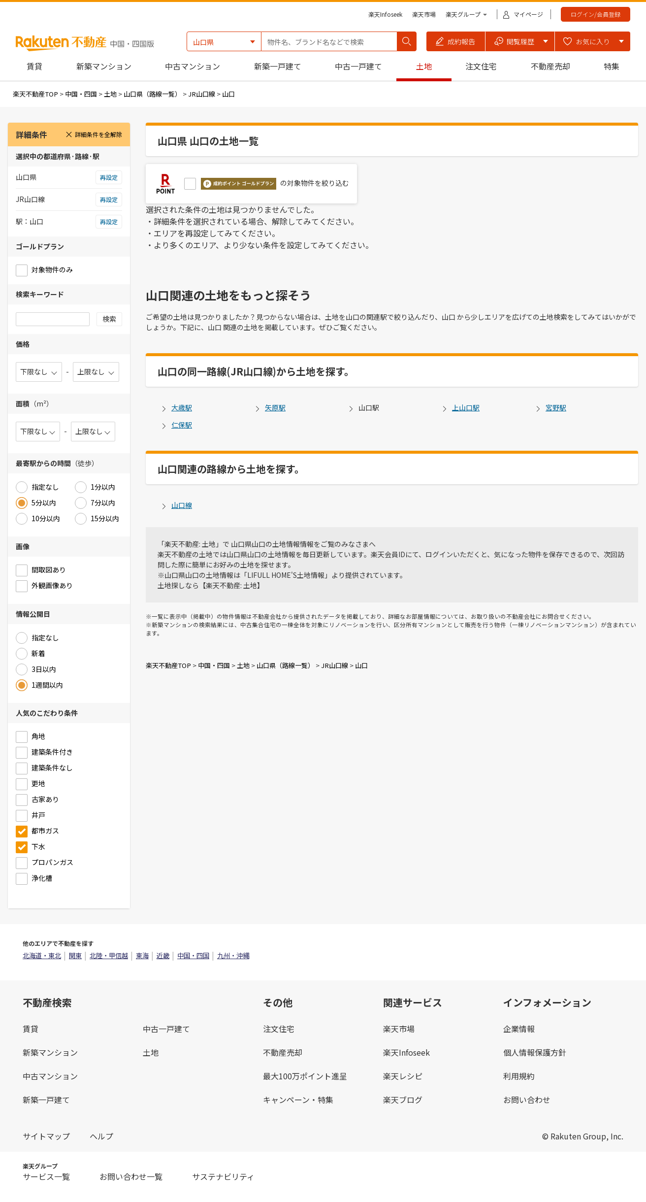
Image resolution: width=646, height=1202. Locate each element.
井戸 (38, 815)
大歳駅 (181, 407)
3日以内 (44, 669)
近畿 (163, 955)
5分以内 (44, 502)
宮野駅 (556, 407)
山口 (228, 94)
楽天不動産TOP (35, 94)
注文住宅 (481, 66)
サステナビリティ (223, 1176)
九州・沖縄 (233, 955)
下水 (38, 846)
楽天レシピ (402, 1076)
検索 (109, 319)
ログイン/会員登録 (595, 14)
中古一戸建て (358, 66)
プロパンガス (52, 862)
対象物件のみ (52, 269)
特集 (611, 66)
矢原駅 (275, 407)
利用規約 (519, 1076)
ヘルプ (101, 1136)
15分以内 (105, 518)
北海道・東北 (42, 955)
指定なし (45, 487)
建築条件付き (52, 752)
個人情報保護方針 (534, 1052)
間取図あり (49, 569)
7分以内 (103, 502)
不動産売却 (550, 66)
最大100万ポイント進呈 (305, 1076)
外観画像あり (52, 585)
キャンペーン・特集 (298, 1099)
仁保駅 (181, 425)
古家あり (45, 799)
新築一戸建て (277, 66)
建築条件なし (52, 767)
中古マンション (192, 66)
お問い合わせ (526, 1099)
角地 (38, 736)
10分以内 (46, 518)
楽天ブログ (402, 1099)
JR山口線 (201, 94)
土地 (424, 66)
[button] (455, 41)
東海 (142, 955)
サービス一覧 (46, 1176)
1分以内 (103, 487)
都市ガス (45, 830)
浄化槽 (42, 878)
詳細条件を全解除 (93, 134)
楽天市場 (424, 14)
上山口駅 (466, 407)
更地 (38, 783)
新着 (38, 653)
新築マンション (103, 66)
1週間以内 (47, 685)
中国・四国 (81, 94)
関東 (75, 955)
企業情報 (519, 1029)
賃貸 (34, 66)
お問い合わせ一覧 (130, 1176)
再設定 (109, 177)
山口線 (181, 505)
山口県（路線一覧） (152, 94)
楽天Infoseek (385, 14)
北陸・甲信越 (109, 955)
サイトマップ (46, 1136)
